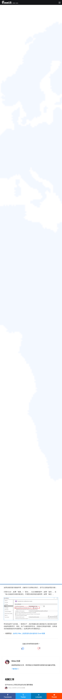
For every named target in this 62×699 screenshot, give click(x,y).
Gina (13, 661)
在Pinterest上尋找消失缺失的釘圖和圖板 (19, 685)
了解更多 (14, 669)
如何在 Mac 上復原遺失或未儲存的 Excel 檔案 (29, 633)
